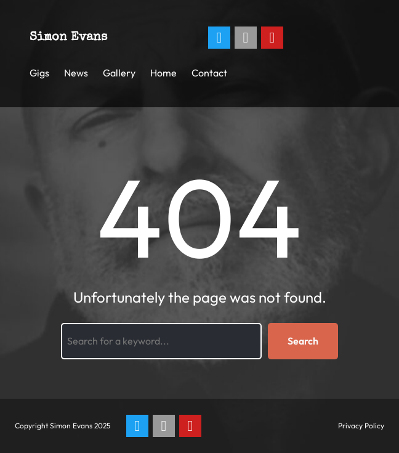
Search (303, 341)
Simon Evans (68, 37)
